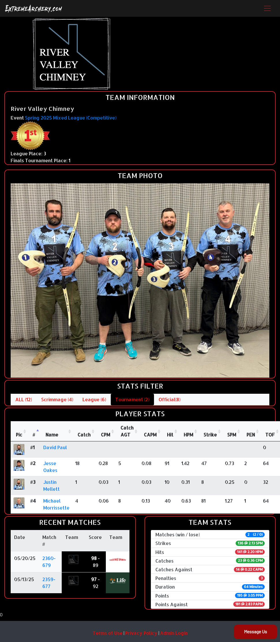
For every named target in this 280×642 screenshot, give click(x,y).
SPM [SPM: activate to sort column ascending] (231, 435)
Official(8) (170, 399)
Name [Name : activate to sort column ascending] (52, 435)
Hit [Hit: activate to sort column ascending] (170, 435)
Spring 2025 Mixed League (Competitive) (70, 118)
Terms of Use (108, 633)
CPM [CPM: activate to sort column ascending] (105, 435)
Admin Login (174, 633)
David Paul (55, 447)
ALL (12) (23, 399)
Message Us (255, 631)
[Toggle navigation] (267, 8)
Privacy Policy (141, 633)
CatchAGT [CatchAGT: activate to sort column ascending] (127, 431)
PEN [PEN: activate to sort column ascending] (251, 435)
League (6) (94, 399)
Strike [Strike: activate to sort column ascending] (210, 435)
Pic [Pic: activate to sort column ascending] (19, 435)
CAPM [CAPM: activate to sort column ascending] (150, 435)
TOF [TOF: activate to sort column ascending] (270, 435)
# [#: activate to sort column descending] (34, 435)
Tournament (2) (132, 399)
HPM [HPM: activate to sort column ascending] (188, 435)
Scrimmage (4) (57, 399)
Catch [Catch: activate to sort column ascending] (84, 435)
